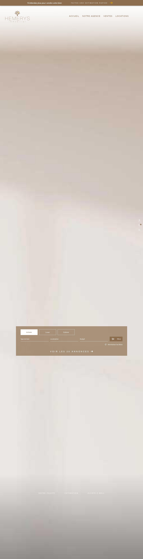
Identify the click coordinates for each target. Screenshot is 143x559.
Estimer (66, 332)
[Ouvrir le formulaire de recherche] (116, 339)
